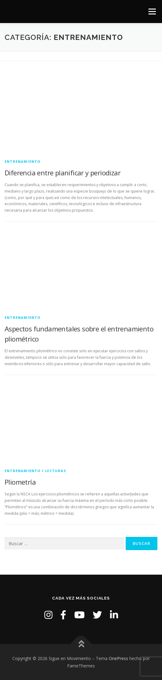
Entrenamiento (23, 161)
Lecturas (55, 470)
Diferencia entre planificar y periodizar (62, 172)
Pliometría (20, 482)
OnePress (118, 658)
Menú (152, 11)
